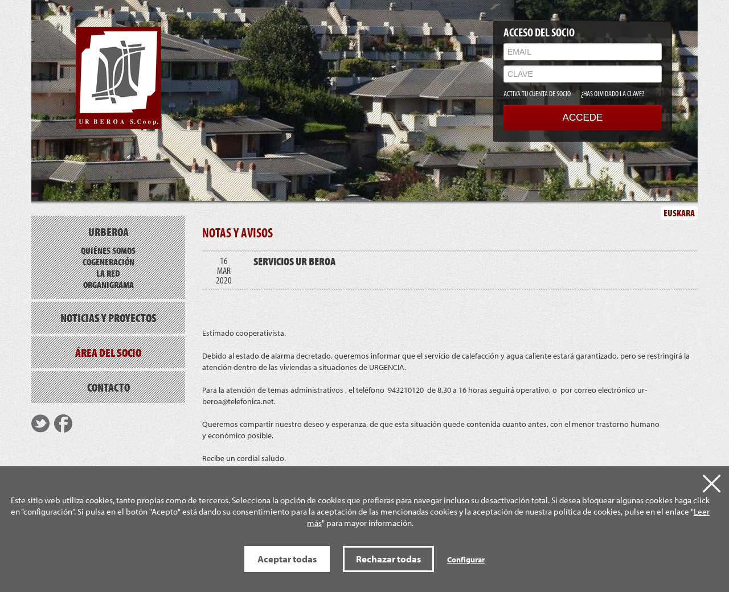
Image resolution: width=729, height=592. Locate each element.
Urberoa (108, 231)
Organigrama (108, 284)
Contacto (108, 387)
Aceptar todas (287, 559)
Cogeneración (108, 262)
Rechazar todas (388, 559)
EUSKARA (679, 213)
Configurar (466, 559)
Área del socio (108, 352)
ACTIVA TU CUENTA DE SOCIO (537, 93)
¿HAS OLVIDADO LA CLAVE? (612, 93)
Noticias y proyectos (108, 317)
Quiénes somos (108, 250)
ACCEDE (583, 117)
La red (108, 273)
